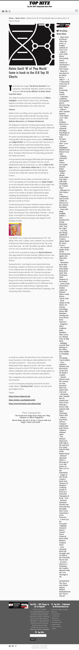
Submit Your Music (56, 624)
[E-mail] (3, 11)
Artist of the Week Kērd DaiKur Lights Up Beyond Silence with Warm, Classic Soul (64, 291)
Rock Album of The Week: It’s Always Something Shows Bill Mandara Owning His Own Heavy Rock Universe (64, 311)
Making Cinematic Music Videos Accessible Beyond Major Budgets (63, 163)
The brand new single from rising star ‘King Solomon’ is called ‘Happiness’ (31, 416)
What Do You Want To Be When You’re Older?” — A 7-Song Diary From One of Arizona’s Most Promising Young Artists (64, 82)
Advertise (54, 628)
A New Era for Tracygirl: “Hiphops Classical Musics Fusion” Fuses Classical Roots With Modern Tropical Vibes (64, 532)
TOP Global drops (56, 620)
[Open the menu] (76, 11)
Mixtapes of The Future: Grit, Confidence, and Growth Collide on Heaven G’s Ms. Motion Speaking (64, 198)
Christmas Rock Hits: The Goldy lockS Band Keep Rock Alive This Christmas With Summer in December (63, 271)
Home (11, 18)
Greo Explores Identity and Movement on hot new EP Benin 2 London (64, 368)
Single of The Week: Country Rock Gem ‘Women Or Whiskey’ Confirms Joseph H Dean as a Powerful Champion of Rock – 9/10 (64, 486)
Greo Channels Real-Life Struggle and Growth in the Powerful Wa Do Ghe (64, 553)
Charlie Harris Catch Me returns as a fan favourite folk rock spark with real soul (64, 384)
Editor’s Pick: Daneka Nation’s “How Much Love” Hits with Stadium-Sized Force (64, 116)
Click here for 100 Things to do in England (39, 629)
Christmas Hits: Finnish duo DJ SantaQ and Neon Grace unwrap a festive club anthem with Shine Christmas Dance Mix (64, 404)
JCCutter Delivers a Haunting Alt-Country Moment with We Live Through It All (64, 569)
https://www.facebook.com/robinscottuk (25, 404)
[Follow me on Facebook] (7, 11)
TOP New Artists (55, 616)
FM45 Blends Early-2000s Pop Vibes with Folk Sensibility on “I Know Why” (64, 180)
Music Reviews (55, 618)
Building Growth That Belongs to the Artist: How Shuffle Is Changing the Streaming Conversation (64, 351)
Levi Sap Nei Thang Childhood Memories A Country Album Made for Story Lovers (64, 238)
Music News (20, 18)
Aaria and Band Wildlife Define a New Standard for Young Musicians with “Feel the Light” (64, 218)
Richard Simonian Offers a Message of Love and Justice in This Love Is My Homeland (64, 464)
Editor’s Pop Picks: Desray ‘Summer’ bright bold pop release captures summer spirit (63, 425)
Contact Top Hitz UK (56, 626)
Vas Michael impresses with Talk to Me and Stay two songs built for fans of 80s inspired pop (64, 445)
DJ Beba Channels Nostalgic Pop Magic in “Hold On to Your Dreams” (64, 132)
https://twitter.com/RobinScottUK (22, 400)
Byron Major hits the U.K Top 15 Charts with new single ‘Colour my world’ (31, 421)
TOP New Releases (56, 613)
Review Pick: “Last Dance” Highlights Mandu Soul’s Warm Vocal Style (64, 147)
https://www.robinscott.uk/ (19, 396)
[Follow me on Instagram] (10, 11)
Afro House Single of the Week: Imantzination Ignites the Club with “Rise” (64, 254)
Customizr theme (43, 647)
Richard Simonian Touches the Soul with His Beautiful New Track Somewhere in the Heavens (64, 508)
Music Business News (57, 622)
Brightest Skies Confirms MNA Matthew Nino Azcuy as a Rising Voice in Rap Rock (64, 332)
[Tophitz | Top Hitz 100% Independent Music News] (39, 3)
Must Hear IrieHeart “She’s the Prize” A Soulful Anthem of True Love (64, 43)
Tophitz (37, 646)
